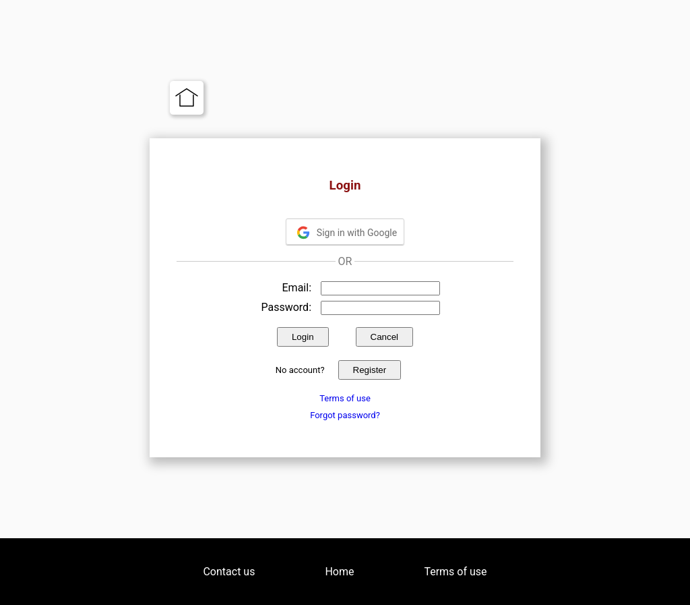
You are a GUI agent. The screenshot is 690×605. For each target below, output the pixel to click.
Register (370, 370)
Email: (296, 287)
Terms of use (345, 398)
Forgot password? (345, 415)
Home (339, 571)
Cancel (385, 337)
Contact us (229, 571)
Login (303, 337)
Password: (286, 307)
